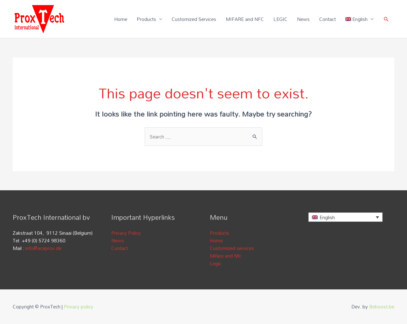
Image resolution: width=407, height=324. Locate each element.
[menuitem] (360, 19)
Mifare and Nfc (225, 255)
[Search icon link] (386, 19)
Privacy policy (78, 306)
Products (146, 19)
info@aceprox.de (43, 248)
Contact (327, 19)
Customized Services (194, 19)
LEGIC (280, 19)
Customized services (232, 248)
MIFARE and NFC (245, 19)
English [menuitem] (327, 217)
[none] (345, 217)
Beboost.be (381, 306)
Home (120, 19)
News (303, 19)
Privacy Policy (126, 233)
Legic (215, 263)
